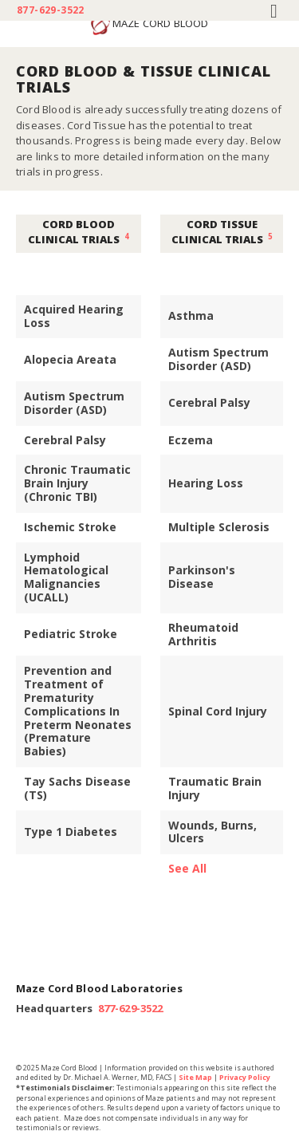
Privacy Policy (244, 1077)
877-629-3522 (51, 10)
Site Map (195, 1077)
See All (187, 868)
